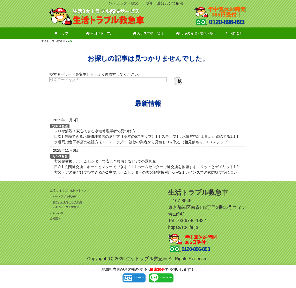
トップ (61, 33)
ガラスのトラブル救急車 (67, 201)
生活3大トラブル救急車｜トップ (69, 190)
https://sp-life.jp (183, 227)
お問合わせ (56, 213)
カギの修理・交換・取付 (196, 33)
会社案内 (55, 218)
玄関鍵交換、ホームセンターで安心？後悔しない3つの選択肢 (105, 161)
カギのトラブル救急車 (66, 207)
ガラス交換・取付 (148, 33)
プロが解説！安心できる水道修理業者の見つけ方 (94, 131)
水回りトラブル (99, 33)
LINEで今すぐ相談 (177, 279)
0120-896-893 (117, 279)
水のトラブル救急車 (65, 196)
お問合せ (234, 33)
